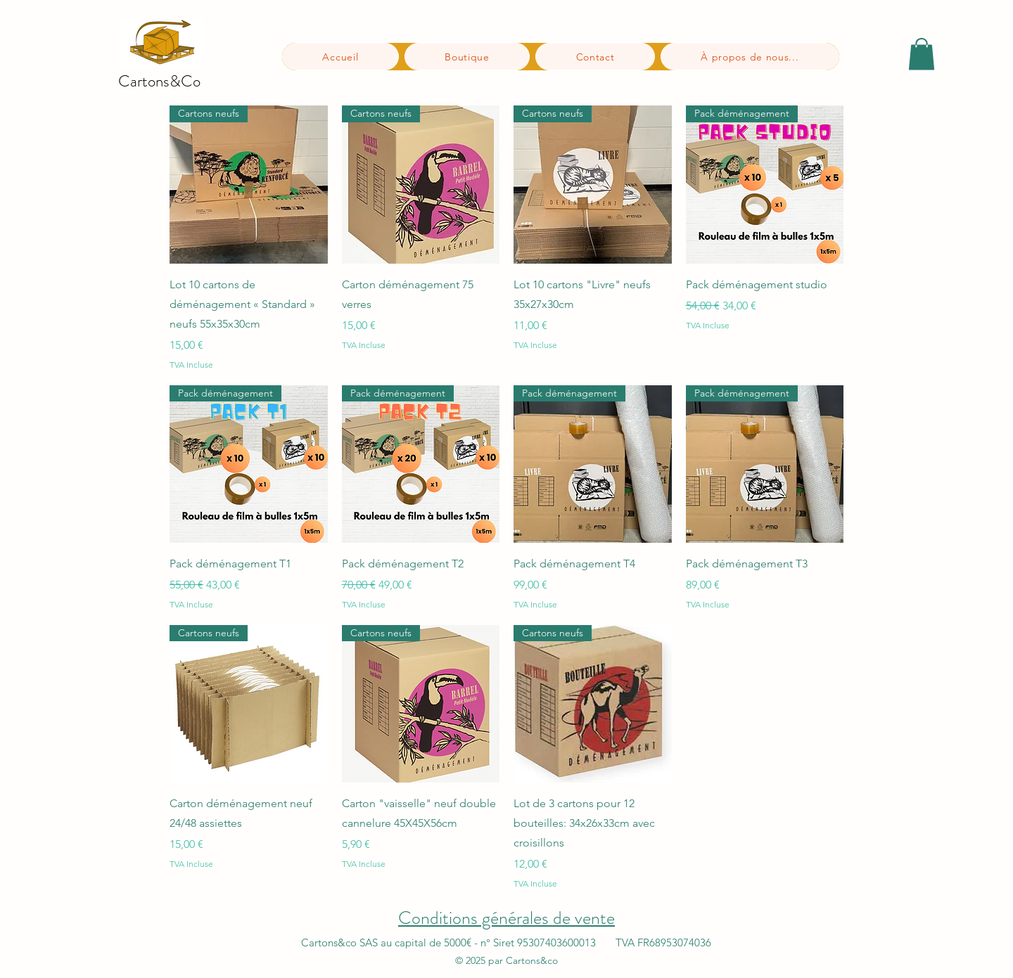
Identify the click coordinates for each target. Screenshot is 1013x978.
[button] (921, 54)
